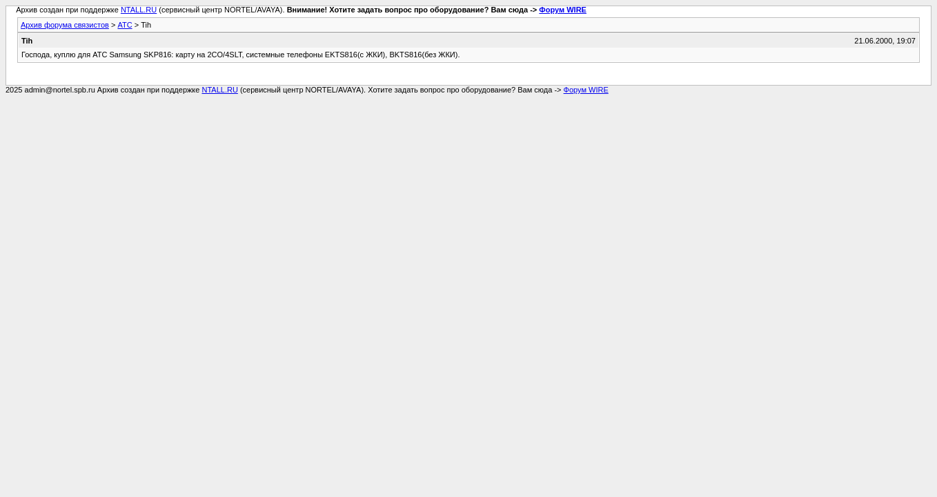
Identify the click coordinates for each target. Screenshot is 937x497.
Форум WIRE (562, 10)
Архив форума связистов (65, 25)
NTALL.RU (139, 10)
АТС (124, 25)
